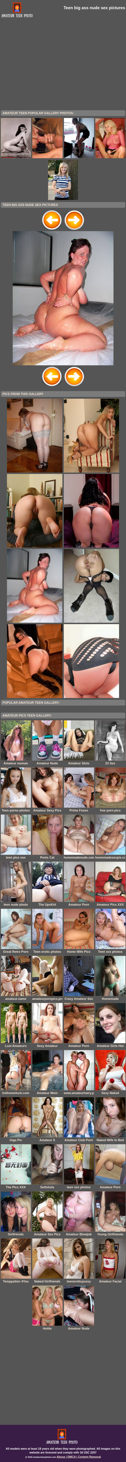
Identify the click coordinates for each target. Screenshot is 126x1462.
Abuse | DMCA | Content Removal (79, 1456)
